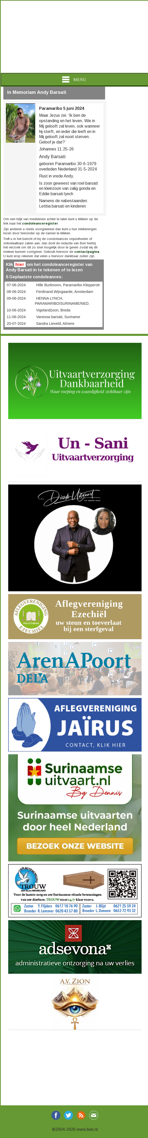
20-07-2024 (16, 323)
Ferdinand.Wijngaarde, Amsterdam (64, 292)
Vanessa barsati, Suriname (58, 317)
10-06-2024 (16, 310)
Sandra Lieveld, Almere (55, 323)
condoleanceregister (40, 223)
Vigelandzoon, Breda (53, 310)
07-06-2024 (16, 285)
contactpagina (86, 252)
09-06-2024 (16, 298)
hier (19, 264)
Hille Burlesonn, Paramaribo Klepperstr (68, 285)
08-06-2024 (16, 292)
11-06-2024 (16, 317)
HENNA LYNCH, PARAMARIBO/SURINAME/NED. (62, 301)
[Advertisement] (74, 37)
